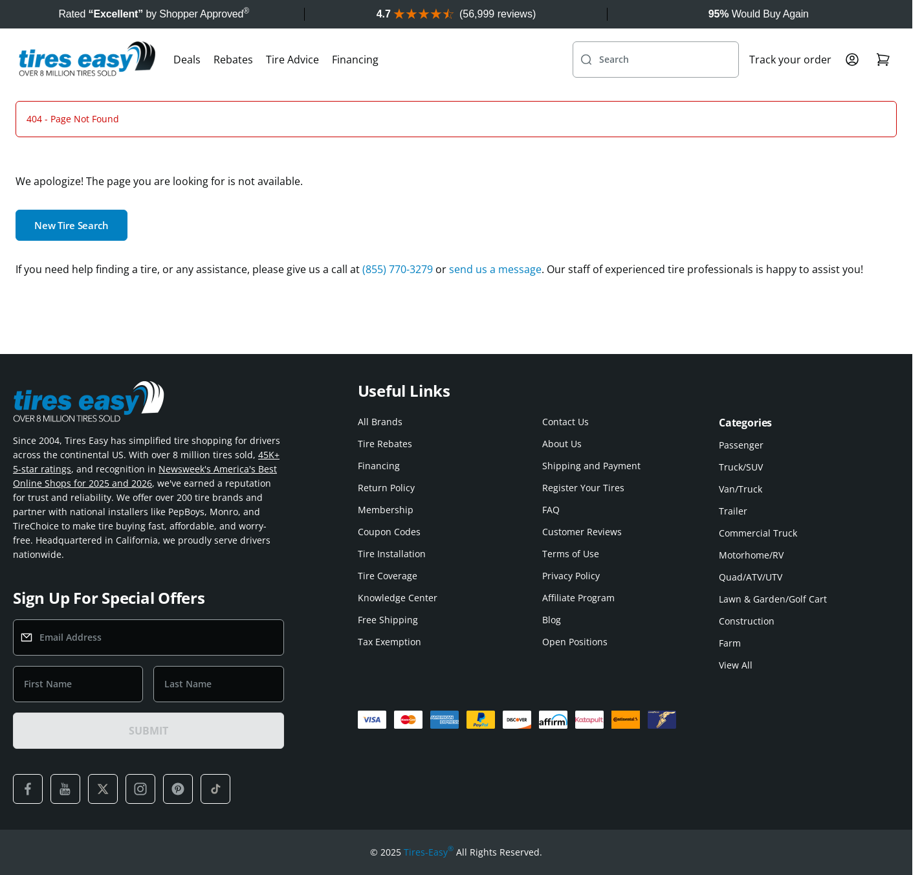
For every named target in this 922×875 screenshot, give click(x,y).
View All (735, 665)
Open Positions (575, 642)
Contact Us (565, 421)
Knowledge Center (397, 598)
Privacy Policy (571, 576)
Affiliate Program (578, 598)
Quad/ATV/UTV (750, 577)
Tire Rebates (385, 443)
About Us (562, 443)
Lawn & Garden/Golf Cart (773, 599)
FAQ (551, 510)
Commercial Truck (758, 533)
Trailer (733, 511)
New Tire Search (71, 225)
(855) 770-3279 (397, 269)
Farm (730, 643)
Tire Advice (292, 59)
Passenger (741, 445)
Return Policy (386, 488)
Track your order (790, 59)
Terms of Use (570, 554)
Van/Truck (740, 489)
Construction (746, 621)
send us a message (495, 269)
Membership (385, 510)
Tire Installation (392, 554)
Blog (551, 620)
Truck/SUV (741, 467)
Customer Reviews (582, 532)
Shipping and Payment (591, 466)
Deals (187, 59)
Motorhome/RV (751, 555)
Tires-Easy (429, 852)
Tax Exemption (389, 642)
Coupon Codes (389, 532)
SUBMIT (148, 731)
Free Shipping (388, 620)
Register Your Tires (583, 488)
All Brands (380, 421)
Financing (355, 59)
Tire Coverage (387, 576)
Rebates (233, 59)
